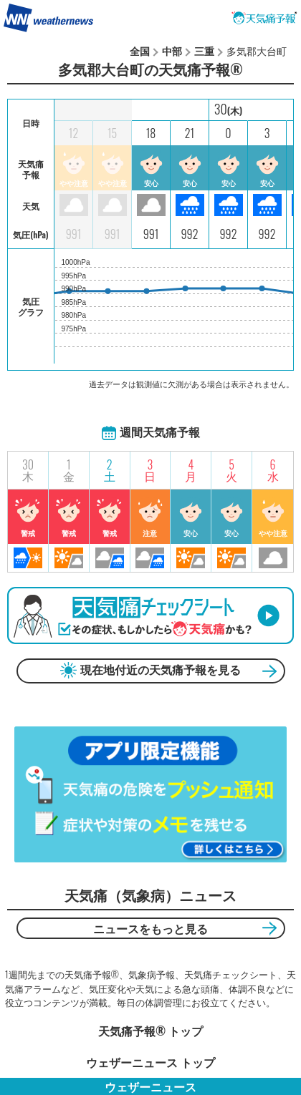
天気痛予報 (264, 18)
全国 (140, 50)
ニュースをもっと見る (150, 928)
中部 (172, 50)
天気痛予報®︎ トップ (150, 1030)
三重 (204, 50)
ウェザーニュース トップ (150, 1062)
